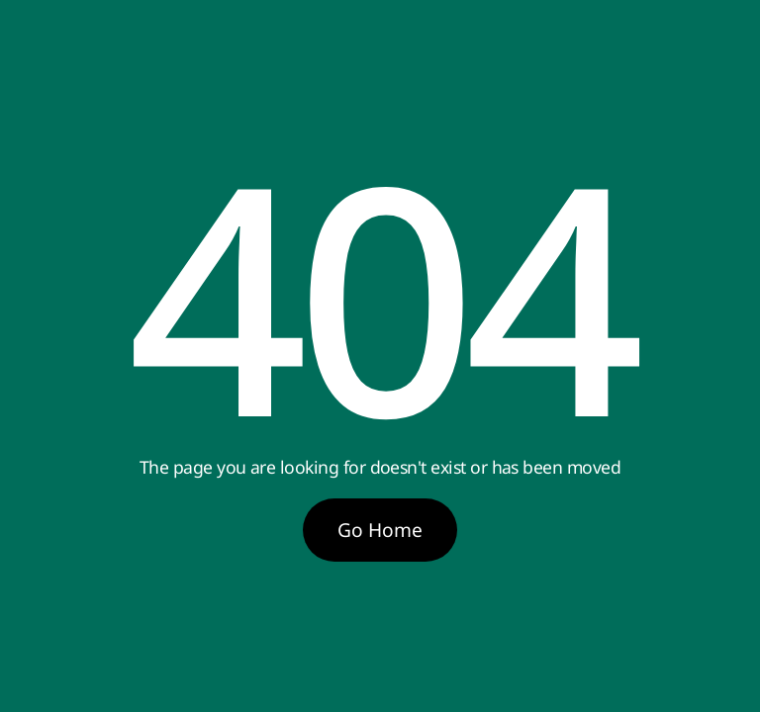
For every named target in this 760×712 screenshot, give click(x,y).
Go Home (380, 529)
